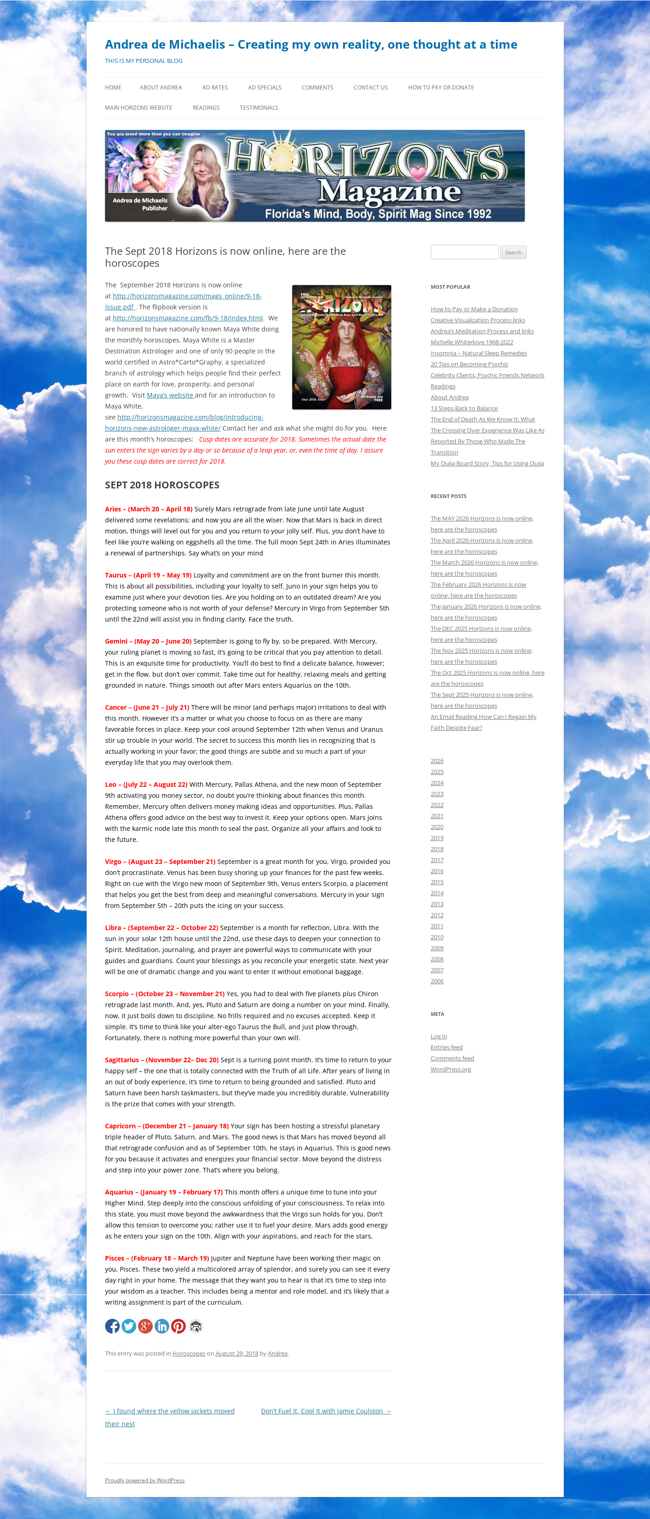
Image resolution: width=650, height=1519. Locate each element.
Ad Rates (215, 87)
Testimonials (259, 108)
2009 (437, 948)
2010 (437, 937)
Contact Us (371, 87)
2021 (437, 816)
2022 (437, 805)
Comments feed (452, 1058)
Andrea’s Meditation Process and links (482, 331)
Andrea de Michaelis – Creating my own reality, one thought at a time (311, 44)
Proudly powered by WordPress (145, 1480)
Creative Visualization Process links (478, 320)
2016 (437, 871)
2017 (437, 860)
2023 (437, 794)
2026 (437, 761)
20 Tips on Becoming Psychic (469, 364)
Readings (206, 108)
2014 (437, 893)
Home (113, 87)
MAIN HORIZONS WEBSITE (138, 108)
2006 (437, 981)
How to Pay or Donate (441, 87)
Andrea (278, 1353)
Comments (317, 87)
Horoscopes (189, 1353)
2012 (437, 915)
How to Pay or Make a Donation (474, 309)
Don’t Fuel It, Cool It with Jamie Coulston (326, 1411)
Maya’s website (171, 395)
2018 (437, 849)
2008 (437, 959)
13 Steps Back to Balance (464, 408)
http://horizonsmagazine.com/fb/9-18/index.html (188, 318)
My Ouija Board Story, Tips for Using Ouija (487, 463)
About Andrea (161, 87)
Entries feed (447, 1047)
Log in (439, 1036)
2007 (437, 970)
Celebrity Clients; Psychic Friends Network (487, 375)
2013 (437, 904)
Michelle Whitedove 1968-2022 (472, 342)
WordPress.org (451, 1069)
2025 (437, 772)
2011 (437, 926)
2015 (437, 882)
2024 (437, 783)
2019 (437, 838)
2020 (437, 827)
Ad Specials (265, 87)
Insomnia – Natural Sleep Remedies (479, 353)
